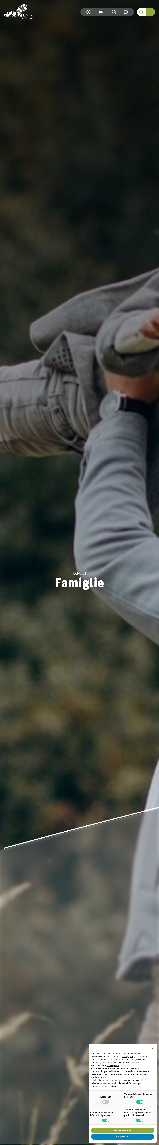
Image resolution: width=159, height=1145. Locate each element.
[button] (152, 1048)
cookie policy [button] (113, 1065)
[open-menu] (150, 12)
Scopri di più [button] (122, 1136)
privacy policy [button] (128, 1056)
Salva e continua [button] (122, 1130)
